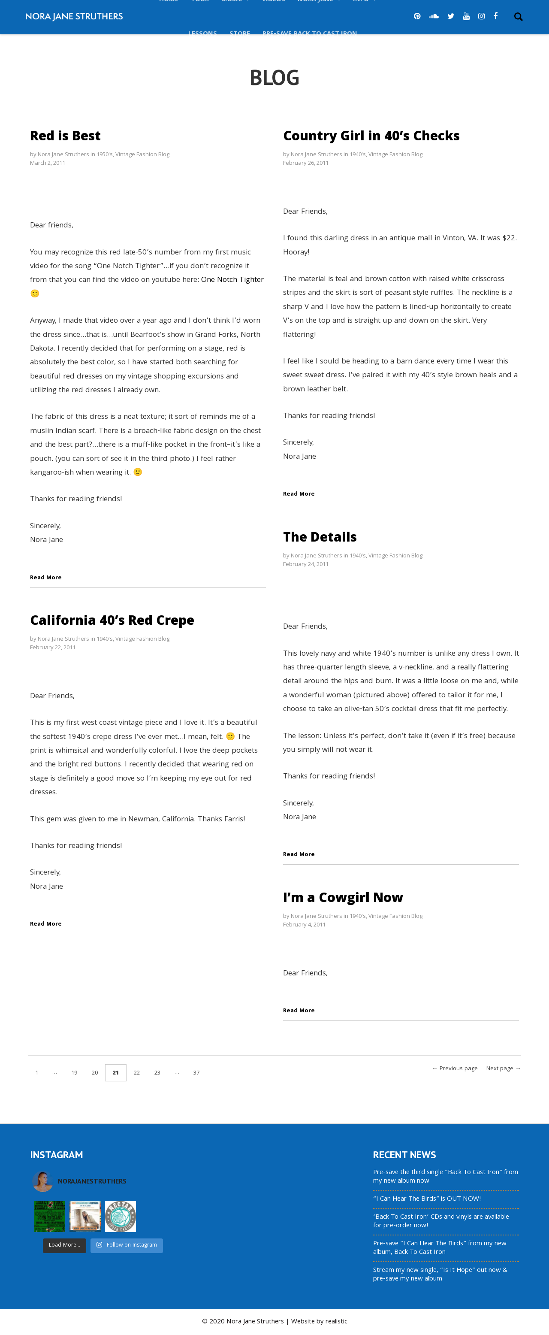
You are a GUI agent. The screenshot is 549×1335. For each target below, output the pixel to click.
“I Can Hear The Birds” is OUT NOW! (427, 1199)
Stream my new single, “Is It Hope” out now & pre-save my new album (440, 1275)
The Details (320, 536)
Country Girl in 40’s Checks (371, 135)
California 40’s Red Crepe (112, 620)
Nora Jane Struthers (63, 154)
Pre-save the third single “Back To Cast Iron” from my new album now (445, 1177)
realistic (336, 1322)
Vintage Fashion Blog (142, 154)
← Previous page (455, 1069)
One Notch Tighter (232, 280)
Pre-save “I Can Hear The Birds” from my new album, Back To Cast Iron (440, 1248)
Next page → (503, 1069)
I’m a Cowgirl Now (343, 897)
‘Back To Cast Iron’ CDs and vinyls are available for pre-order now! (441, 1222)
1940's (358, 154)
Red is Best (65, 135)
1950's (105, 154)
